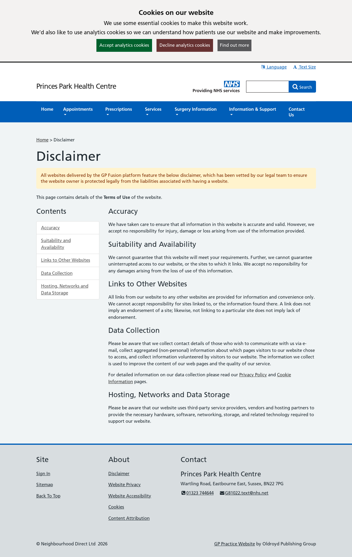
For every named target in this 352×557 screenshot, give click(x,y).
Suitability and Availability (56, 244)
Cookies (116, 507)
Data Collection (57, 273)
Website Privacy (124, 484)
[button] (79, 112)
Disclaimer (118, 473)
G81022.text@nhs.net (243, 493)
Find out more (234, 45)
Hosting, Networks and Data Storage (64, 289)
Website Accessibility (129, 496)
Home (42, 140)
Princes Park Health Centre (76, 86)
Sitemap (44, 484)
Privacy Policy (253, 374)
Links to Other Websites (65, 260)
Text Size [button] (304, 67)
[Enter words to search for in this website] (267, 87)
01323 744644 (197, 493)
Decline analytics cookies (184, 45)
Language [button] (273, 67)
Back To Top (48, 496)
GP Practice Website (234, 544)
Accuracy (50, 227)
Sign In (43, 473)
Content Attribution (129, 518)
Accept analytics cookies (124, 45)
